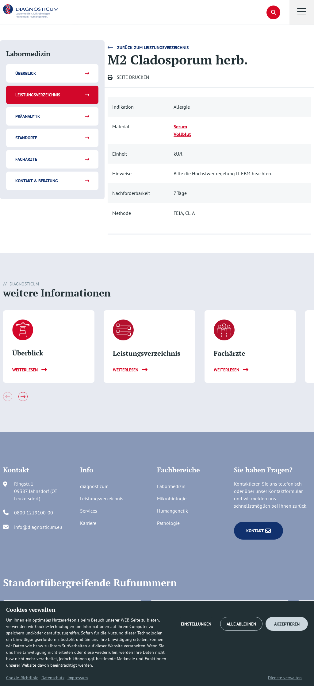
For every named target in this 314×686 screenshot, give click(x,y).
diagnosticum (94, 486)
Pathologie (168, 523)
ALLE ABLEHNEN (241, 624)
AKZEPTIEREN (287, 624)
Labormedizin (171, 486)
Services (88, 511)
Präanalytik (27, 116)
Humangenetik (172, 511)
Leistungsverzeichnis (37, 95)
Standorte (26, 138)
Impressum (77, 677)
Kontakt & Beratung (36, 181)
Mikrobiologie (171, 498)
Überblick (25, 73)
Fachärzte (26, 159)
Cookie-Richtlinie (22, 677)
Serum (180, 126)
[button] (301, 12)
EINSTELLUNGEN (196, 624)
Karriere (88, 523)
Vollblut (182, 134)
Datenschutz (52, 677)
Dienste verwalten (285, 677)
